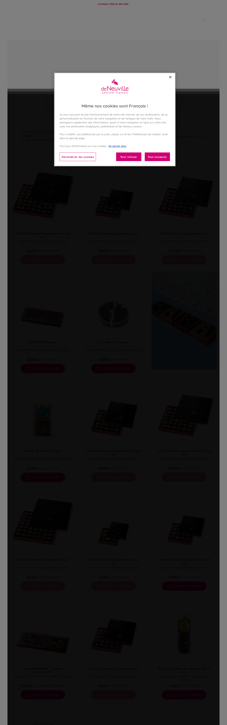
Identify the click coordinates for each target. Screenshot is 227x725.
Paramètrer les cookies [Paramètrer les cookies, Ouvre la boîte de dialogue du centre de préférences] (78, 157)
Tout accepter (157, 157)
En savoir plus (117, 146)
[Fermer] (170, 77)
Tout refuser (128, 157)
